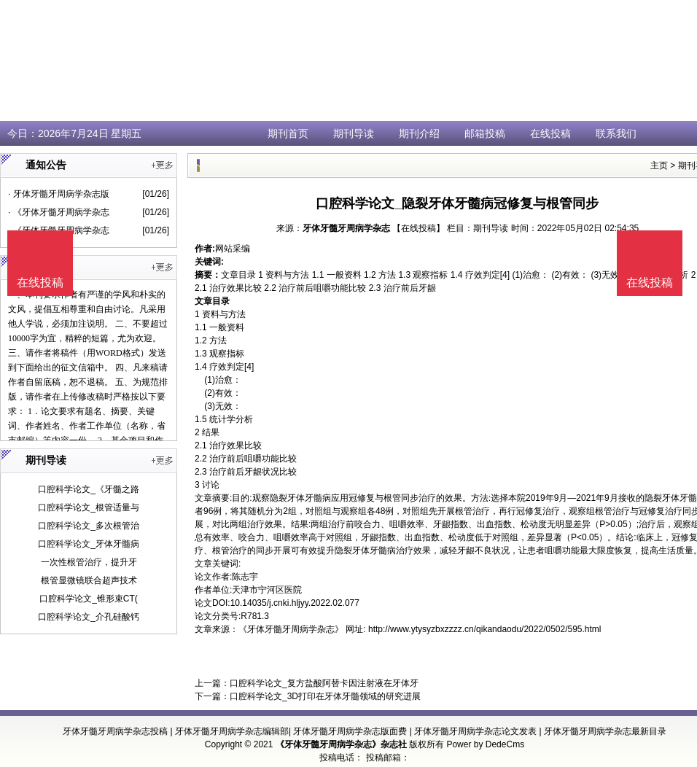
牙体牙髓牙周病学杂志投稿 (115, 731)
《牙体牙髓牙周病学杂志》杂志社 (341, 744)
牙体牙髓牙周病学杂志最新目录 (605, 731)
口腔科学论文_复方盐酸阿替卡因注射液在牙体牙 (324, 683)
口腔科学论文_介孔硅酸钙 (88, 617)
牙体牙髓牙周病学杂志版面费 (350, 731)
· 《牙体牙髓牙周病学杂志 (58, 212)
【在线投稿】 (418, 228)
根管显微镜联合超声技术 (89, 580)
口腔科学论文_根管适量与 (88, 507)
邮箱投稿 (484, 133)
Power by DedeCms (485, 744)
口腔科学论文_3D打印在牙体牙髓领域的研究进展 (325, 696)
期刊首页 (288, 133)
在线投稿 (550, 133)
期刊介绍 (419, 133)
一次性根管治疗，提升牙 (89, 562)
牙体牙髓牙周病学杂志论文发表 (475, 731)
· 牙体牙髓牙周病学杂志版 (58, 194)
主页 (659, 165)
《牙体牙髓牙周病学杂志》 (290, 629)
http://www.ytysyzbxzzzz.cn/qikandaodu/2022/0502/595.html (484, 629)
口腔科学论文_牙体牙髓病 (88, 544)
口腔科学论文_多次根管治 (88, 526)
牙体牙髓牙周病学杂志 (346, 228)
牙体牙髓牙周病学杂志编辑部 (232, 731)
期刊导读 (353, 133)
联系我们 (616, 133)
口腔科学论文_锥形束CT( (88, 598)
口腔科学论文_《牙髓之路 (88, 489)
